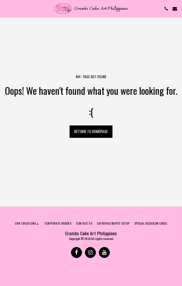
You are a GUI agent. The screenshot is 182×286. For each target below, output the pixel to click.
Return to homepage (91, 131)
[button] (6, 8)
